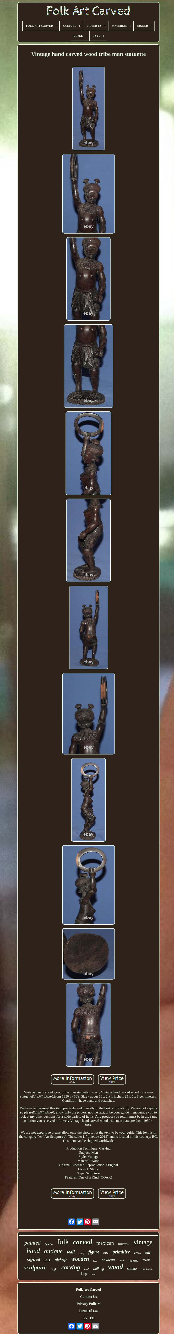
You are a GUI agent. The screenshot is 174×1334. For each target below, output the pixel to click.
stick (47, 1260)
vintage (143, 1242)
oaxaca (123, 1243)
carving (70, 1267)
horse (95, 1261)
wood (115, 1267)
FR (92, 1318)
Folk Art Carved (88, 1290)
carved (82, 1242)
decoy (137, 1252)
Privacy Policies (88, 1304)
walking (98, 1269)
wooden (80, 1259)
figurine (49, 1244)
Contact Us (88, 1297)
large (84, 1273)
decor (122, 1260)
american (147, 1269)
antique (53, 1251)
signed (33, 1259)
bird (86, 1269)
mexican (105, 1243)
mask (146, 1260)
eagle (54, 1269)
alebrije (61, 1260)
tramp (81, 1253)
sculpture (35, 1267)
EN (84, 1318)
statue (132, 1268)
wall (71, 1251)
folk (63, 1242)
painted (32, 1243)
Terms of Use (88, 1311)
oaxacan (108, 1260)
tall (147, 1252)
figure (93, 1252)
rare (105, 1252)
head (94, 1274)
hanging (133, 1260)
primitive (121, 1251)
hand (33, 1250)
